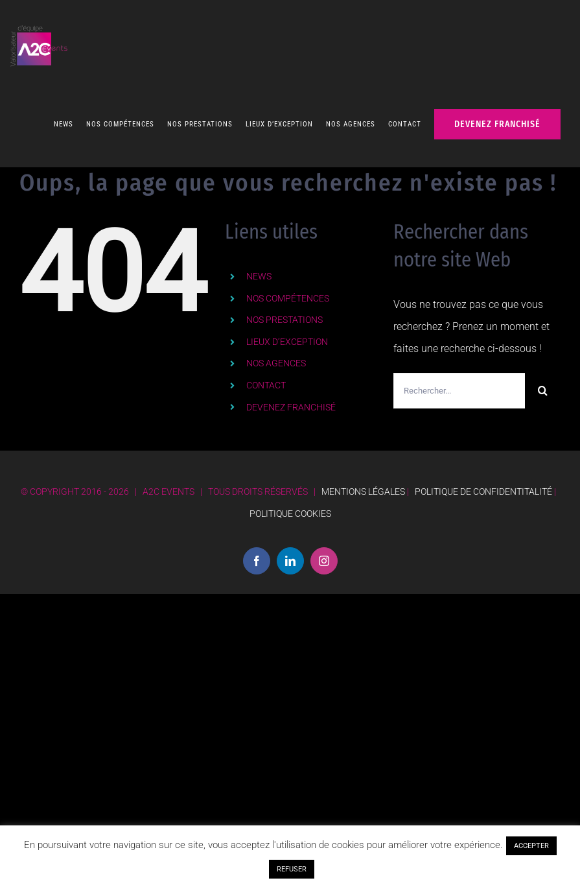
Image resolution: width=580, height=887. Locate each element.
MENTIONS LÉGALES (363, 485)
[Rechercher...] (459, 384)
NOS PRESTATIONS (284, 313)
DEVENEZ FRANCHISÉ (291, 401)
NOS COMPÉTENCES (287, 292)
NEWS (259, 270)
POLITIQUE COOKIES (290, 507)
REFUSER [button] (292, 869)
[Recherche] (543, 384)
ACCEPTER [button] (531, 846)
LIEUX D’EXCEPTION (287, 335)
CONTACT (266, 378)
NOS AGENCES (276, 356)
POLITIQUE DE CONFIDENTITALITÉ (483, 485)
